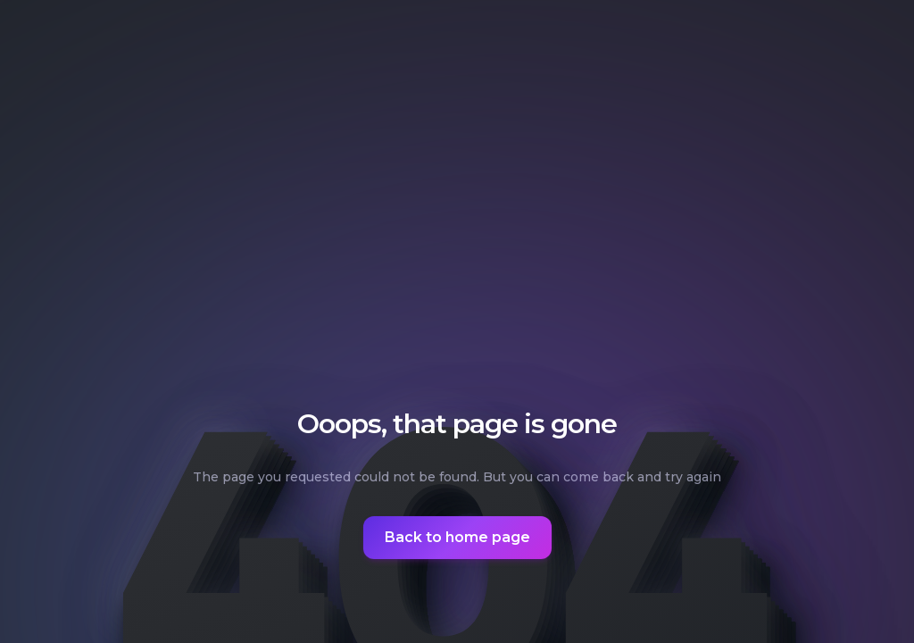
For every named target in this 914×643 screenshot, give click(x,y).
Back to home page (457, 537)
